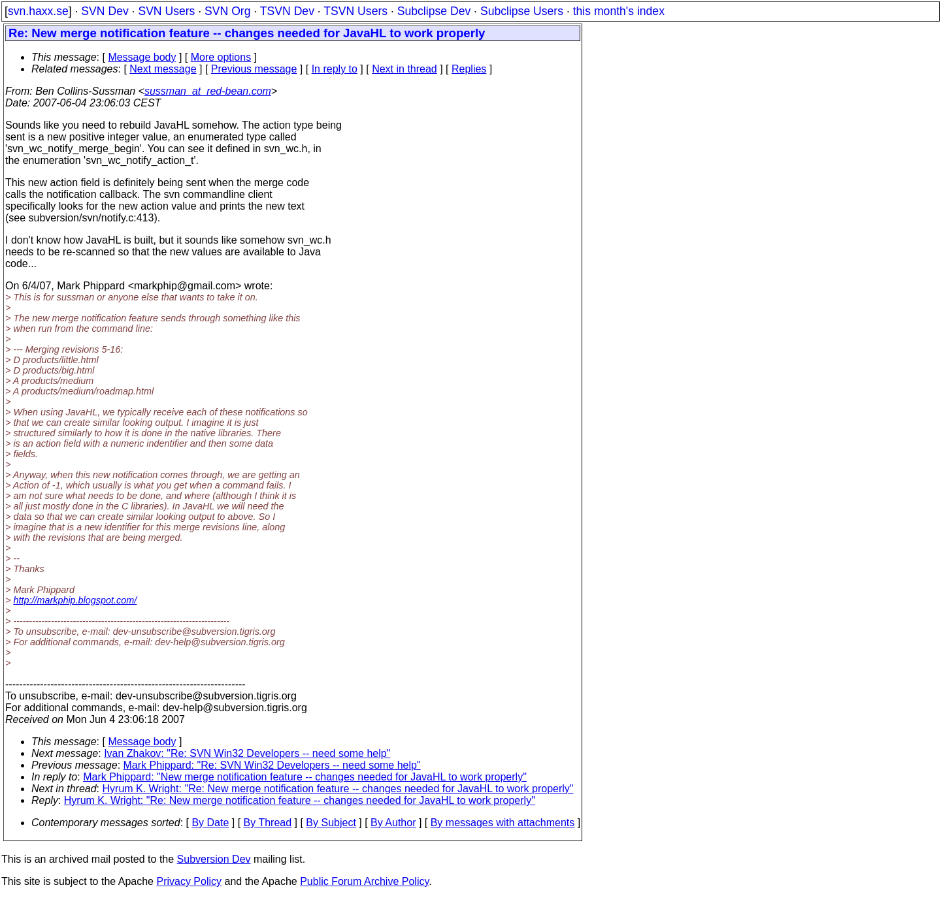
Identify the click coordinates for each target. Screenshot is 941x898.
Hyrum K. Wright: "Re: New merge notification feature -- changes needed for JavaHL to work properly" (338, 788)
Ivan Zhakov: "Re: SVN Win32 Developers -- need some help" (247, 753)
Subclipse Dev (433, 11)
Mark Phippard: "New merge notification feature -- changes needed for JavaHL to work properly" (305, 776)
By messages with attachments (503, 822)
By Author (393, 822)
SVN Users (166, 11)
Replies (469, 68)
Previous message (254, 68)
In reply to (334, 68)
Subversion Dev (214, 859)
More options (221, 57)
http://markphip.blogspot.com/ (75, 600)
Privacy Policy (189, 881)
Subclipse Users (521, 11)
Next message (162, 68)
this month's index (619, 11)
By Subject (330, 822)
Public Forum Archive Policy (364, 881)
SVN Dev (104, 11)
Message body (142, 57)
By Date (210, 822)
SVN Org (227, 11)
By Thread (268, 822)
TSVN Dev (287, 11)
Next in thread (404, 68)
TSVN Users (355, 11)
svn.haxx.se (38, 11)
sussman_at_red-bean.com (207, 91)
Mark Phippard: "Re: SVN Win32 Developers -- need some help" (272, 765)
